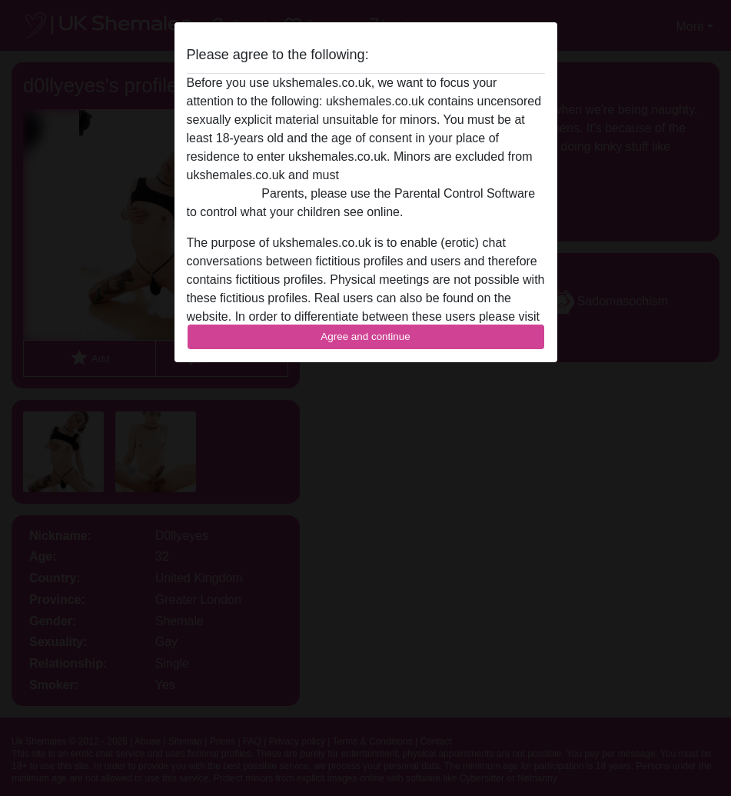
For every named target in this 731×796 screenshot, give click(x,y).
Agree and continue (365, 336)
